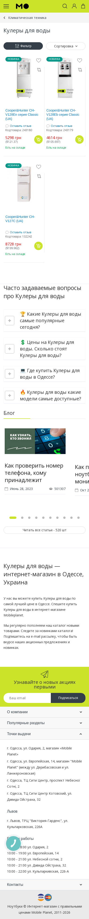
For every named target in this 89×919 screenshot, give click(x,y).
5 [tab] (43, 518)
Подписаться (68, 698)
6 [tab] (50, 518)
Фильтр (23, 46)
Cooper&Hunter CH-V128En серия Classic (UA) (21, 114)
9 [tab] (71, 518)
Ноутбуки (14, 906)
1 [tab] (12, 518)
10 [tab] (78, 518)
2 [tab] (22, 518)
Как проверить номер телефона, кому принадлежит (34, 472)
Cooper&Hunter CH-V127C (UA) (20, 219)
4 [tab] (36, 518)
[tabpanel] (35, 467)
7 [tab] (57, 518)
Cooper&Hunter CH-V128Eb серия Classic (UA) (62, 114)
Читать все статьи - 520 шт (45, 530)
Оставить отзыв (20, 126)
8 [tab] (64, 518)
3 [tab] (29, 518)
